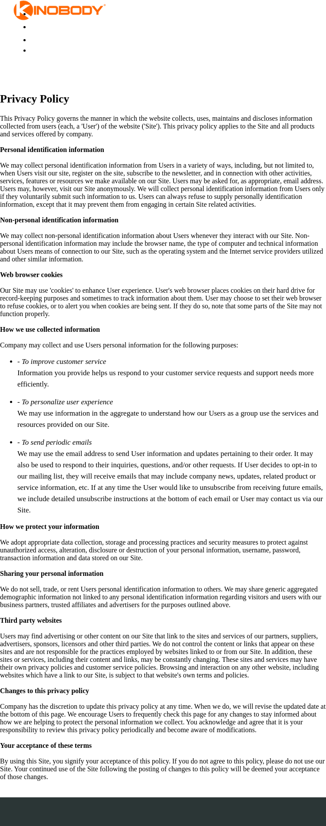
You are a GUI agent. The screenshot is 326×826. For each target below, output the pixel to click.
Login (38, 39)
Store (37, 26)
